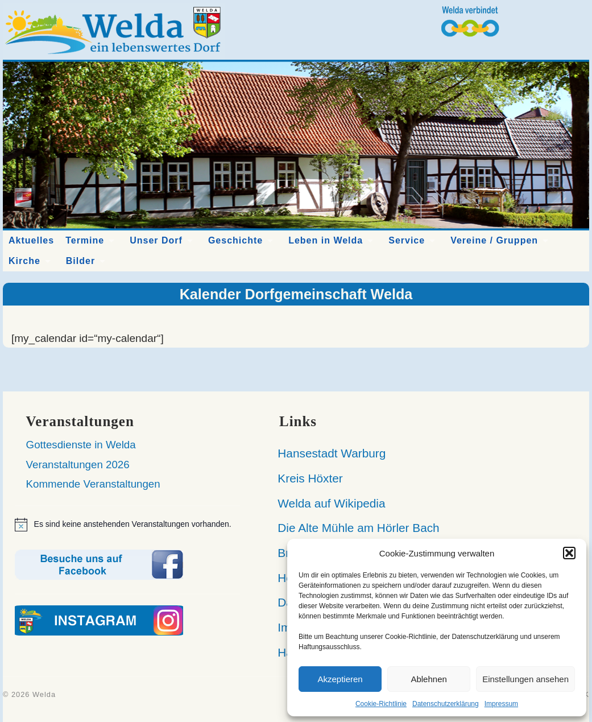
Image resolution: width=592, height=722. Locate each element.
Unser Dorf (156, 240)
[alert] (127, 524)
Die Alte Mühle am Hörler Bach (354, 527)
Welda (44, 694)
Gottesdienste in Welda (81, 445)
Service (406, 240)
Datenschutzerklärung (445, 704)
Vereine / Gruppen (494, 240)
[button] (569, 553)
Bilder (80, 261)
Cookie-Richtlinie (381, 704)
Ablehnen (428, 679)
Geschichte (235, 240)
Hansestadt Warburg (327, 453)
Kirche (24, 261)
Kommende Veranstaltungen (93, 484)
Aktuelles (31, 240)
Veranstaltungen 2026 (78, 465)
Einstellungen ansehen (525, 679)
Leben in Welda (325, 240)
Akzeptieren (339, 679)
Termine (84, 240)
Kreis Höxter (305, 478)
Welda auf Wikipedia (327, 503)
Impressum (501, 704)
